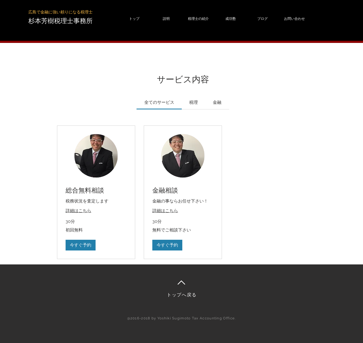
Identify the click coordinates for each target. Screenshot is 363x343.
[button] (81, 245)
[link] (159, 102)
